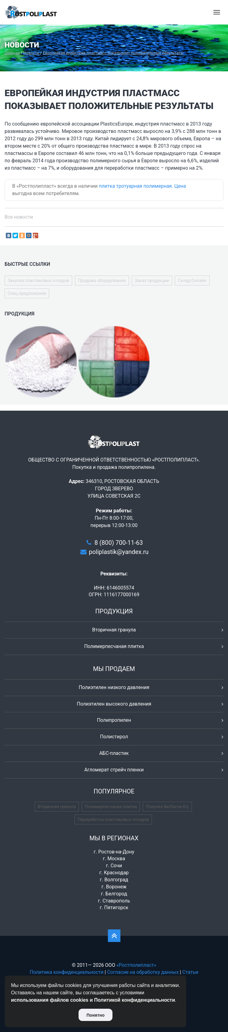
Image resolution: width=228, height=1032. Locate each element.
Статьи (190, 972)
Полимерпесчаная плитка (114, 646)
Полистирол (114, 737)
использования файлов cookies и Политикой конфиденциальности (93, 1000)
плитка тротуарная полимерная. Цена (142, 186)
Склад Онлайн (192, 280)
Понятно (95, 1015)
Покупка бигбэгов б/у (167, 806)
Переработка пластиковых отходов (113, 819)
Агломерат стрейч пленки (114, 770)
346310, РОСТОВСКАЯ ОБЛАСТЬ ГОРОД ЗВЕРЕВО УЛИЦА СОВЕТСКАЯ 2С (122, 488)
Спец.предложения (27, 293)
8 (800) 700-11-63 (118, 542)
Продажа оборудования (102, 280)
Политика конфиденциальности (66, 972)
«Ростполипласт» (136, 965)
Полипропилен (114, 720)
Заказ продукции (152, 280)
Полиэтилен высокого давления (114, 704)
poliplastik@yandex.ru (119, 552)
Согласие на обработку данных (142, 972)
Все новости (19, 217)
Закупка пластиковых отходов (38, 280)
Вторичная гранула (114, 630)
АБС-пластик (114, 753)
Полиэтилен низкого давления (114, 687)
